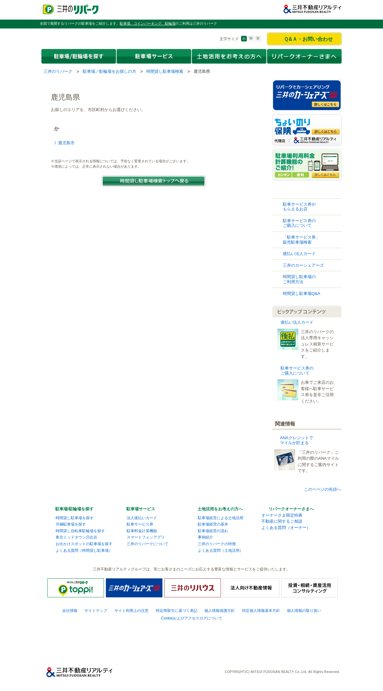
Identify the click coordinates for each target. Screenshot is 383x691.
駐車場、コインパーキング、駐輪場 (147, 23)
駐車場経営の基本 (213, 524)
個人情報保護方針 (219, 610)
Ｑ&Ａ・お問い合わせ (308, 39)
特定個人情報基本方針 (261, 610)
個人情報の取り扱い (304, 610)
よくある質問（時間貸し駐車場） (84, 550)
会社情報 (69, 610)
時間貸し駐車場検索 (164, 71)
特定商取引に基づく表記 (177, 610)
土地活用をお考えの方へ (220, 509)
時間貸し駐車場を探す (75, 518)
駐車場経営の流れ (213, 531)
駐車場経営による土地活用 (220, 518)
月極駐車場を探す (71, 524)
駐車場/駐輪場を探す (74, 509)
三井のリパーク (58, 71)
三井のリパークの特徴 (217, 544)
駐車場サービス (140, 509)
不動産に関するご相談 (281, 521)
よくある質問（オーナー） (286, 527)
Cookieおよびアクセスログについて (191, 618)
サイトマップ (95, 610)
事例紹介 (205, 537)
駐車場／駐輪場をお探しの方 (109, 71)
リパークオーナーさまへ (291, 509)
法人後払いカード (142, 518)
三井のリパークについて (147, 544)
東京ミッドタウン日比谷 (76, 537)
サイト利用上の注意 (131, 610)
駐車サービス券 (140, 524)
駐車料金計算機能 (142, 531)
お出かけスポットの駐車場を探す (84, 544)
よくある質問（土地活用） (220, 550)
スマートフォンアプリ (146, 537)
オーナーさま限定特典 (281, 515)
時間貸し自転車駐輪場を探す (80, 531)
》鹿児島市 (64, 142)
